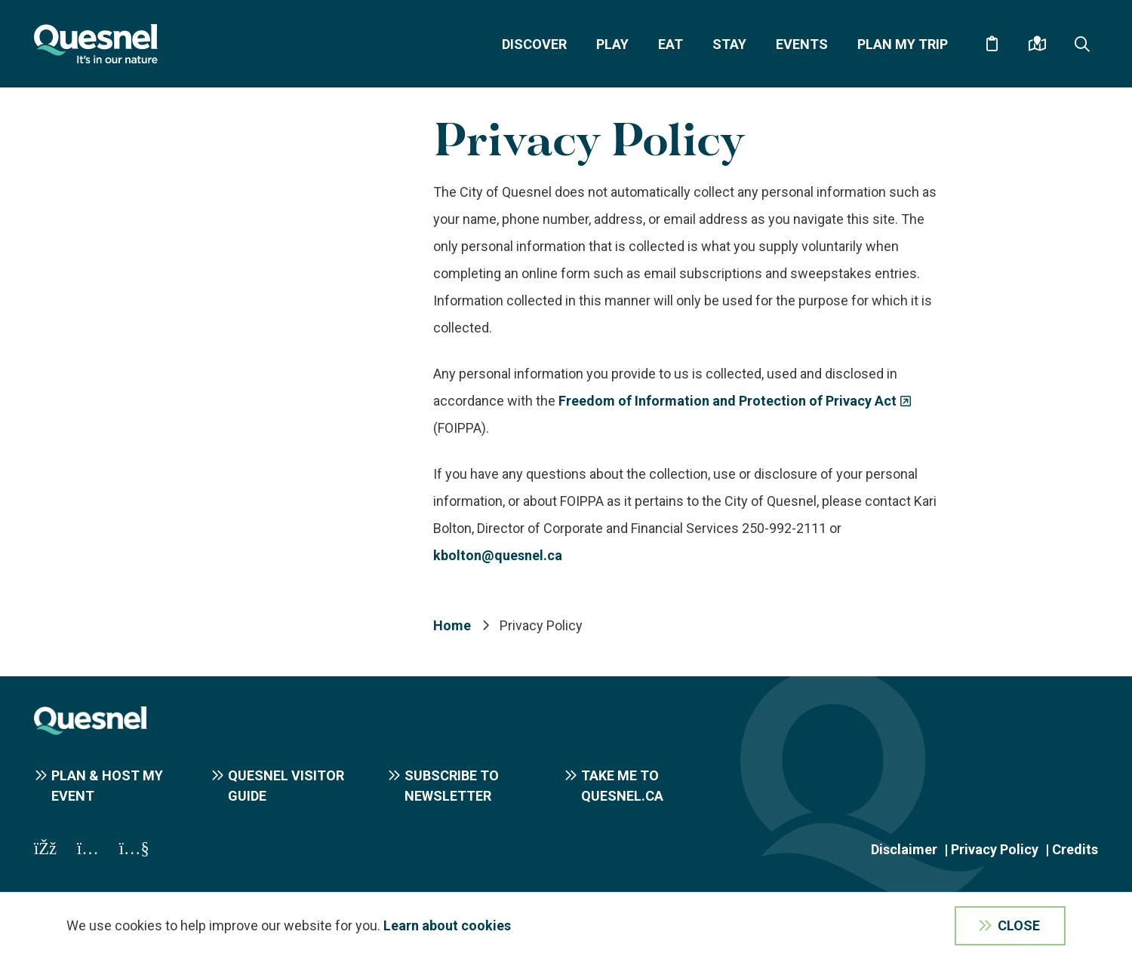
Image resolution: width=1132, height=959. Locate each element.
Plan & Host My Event (107, 786)
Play (612, 44)
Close (1019, 925)
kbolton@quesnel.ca (497, 555)
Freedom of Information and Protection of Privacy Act (727, 401)
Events (802, 44)
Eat (670, 44)
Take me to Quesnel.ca (622, 786)
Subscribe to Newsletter (452, 786)
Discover (534, 44)
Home (452, 625)
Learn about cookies (447, 925)
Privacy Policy (994, 849)
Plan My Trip (902, 44)
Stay (729, 44)
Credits (1075, 849)
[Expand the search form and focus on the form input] (1082, 44)
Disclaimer (904, 849)
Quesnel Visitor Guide (286, 786)
